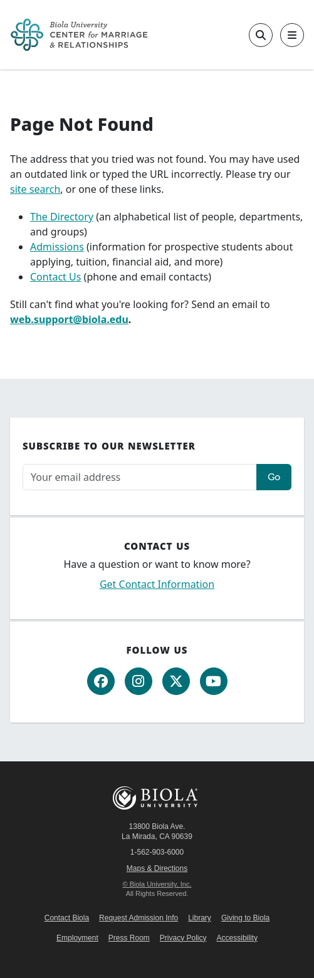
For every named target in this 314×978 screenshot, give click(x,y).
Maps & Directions (157, 868)
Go (274, 476)
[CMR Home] (79, 35)
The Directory (61, 217)
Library (199, 918)
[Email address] (140, 477)
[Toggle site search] (261, 35)
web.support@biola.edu (69, 319)
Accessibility (237, 938)
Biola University (157, 798)
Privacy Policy (183, 938)
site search (35, 189)
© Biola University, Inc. (157, 884)
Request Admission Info (138, 918)
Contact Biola (66, 918)
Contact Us (55, 277)
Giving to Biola (245, 918)
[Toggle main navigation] (292, 35)
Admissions (57, 247)
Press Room (129, 938)
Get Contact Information (157, 584)
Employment (77, 938)
